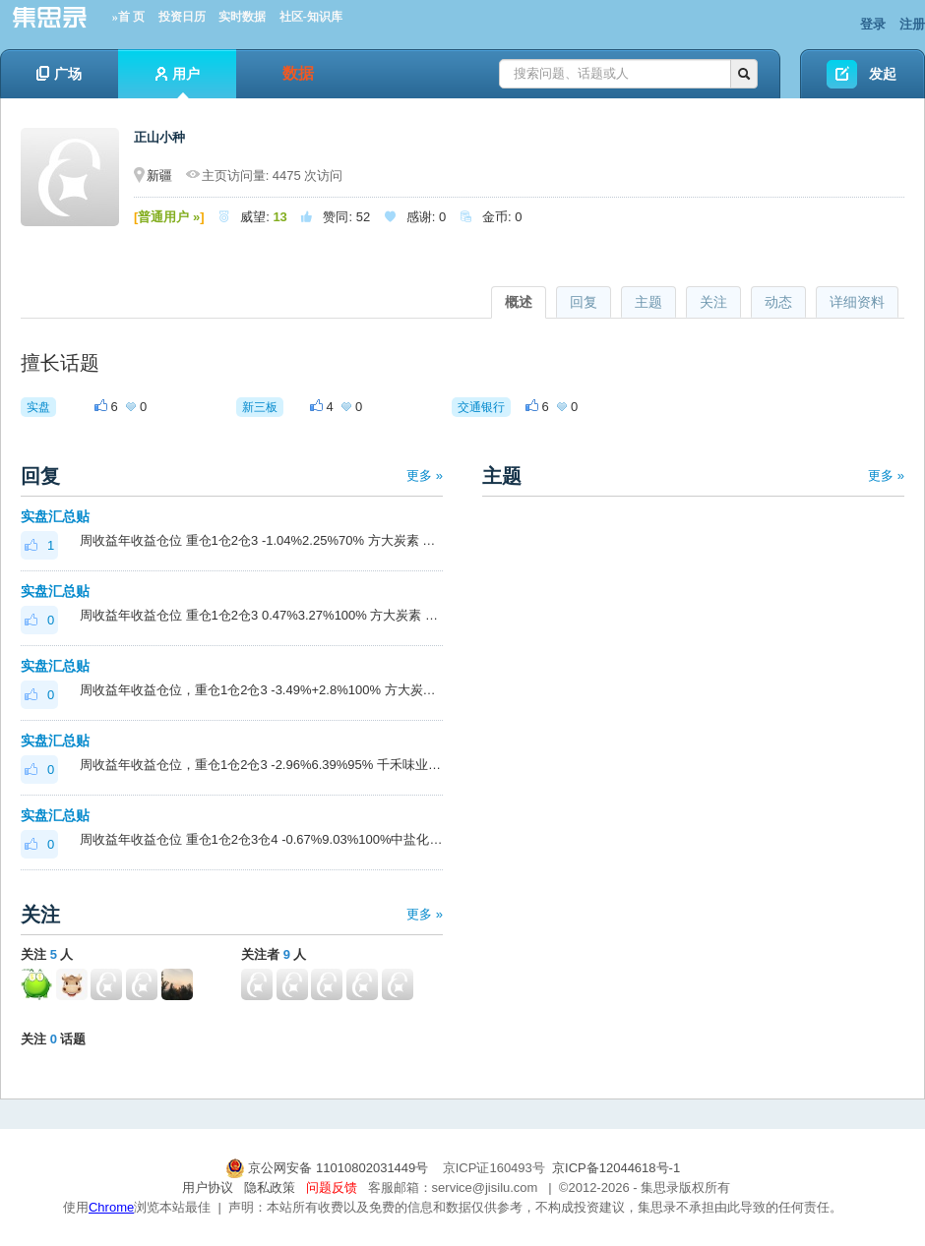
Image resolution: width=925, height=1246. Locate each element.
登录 (873, 24)
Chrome (111, 1207)
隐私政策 (269, 1187)
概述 (518, 302)
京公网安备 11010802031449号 (328, 1167)
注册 (912, 24)
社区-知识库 (310, 17)
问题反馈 (331, 1187)
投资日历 (182, 17)
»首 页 (128, 17)
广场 (59, 74)
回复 (583, 302)
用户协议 (207, 1187)
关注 (713, 302)
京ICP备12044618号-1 (616, 1167)
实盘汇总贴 (55, 516)
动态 (778, 302)
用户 (177, 82)
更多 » (424, 475)
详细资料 (857, 302)
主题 (648, 302)
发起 (882, 74)
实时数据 (242, 17)
